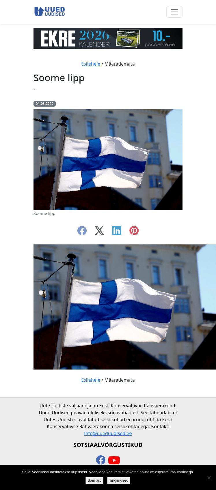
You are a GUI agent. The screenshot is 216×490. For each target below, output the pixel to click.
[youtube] (114, 460)
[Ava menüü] (174, 12)
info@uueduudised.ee (108, 433)
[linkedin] (117, 232)
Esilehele (90, 64)
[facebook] (82, 232)
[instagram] (134, 232)
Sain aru (94, 480)
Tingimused (119, 480)
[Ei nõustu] (209, 477)
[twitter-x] (99, 232)
